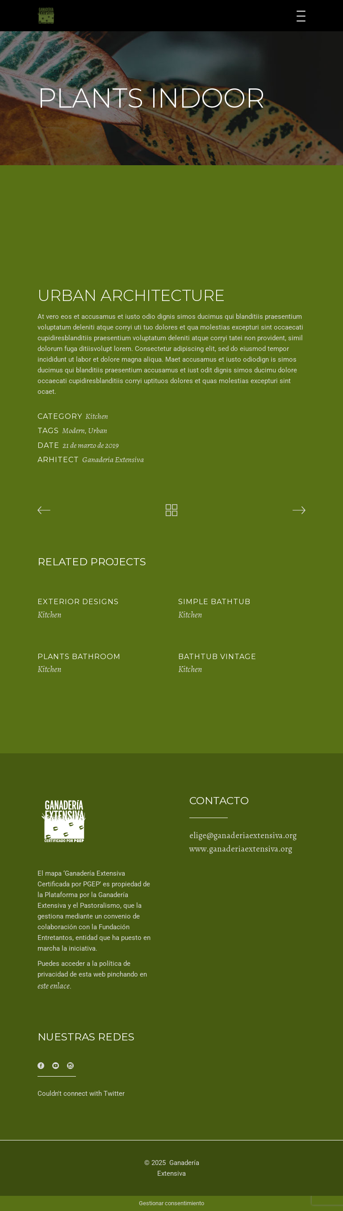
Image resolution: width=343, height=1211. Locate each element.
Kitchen (96, 416)
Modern (73, 430)
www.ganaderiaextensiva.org (240, 849)
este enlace (54, 986)
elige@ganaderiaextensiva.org (243, 835)
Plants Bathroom (79, 656)
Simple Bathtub (214, 601)
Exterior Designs (78, 601)
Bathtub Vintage (217, 656)
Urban (97, 430)
